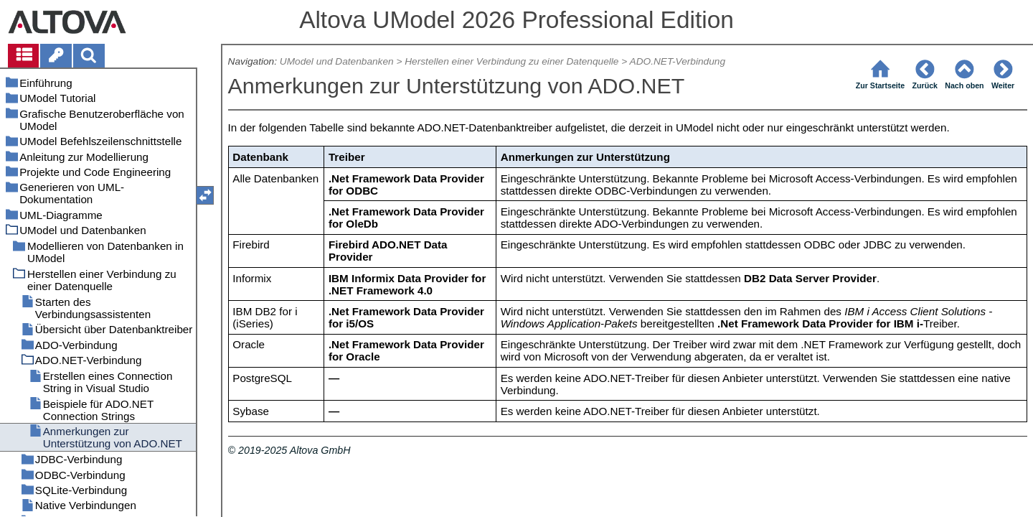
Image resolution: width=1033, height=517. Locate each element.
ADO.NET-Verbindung (678, 61)
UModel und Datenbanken (337, 61)
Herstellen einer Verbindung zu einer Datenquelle (511, 61)
